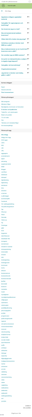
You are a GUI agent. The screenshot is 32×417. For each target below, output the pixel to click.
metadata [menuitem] (4, 289)
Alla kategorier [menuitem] (5, 101)
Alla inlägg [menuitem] (4, 134)
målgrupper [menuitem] (4, 300)
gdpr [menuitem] (2, 228)
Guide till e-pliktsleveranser (9, 1)
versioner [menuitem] (4, 374)
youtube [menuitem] (3, 401)
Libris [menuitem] (2, 142)
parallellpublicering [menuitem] (6, 308)
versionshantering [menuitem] (6, 377)
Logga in (28, 405)
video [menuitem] (2, 380)
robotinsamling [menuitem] (5, 332)
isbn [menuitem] (2, 257)
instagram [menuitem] (4, 241)
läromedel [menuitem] (4, 284)
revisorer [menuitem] (3, 329)
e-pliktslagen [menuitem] (5, 196)
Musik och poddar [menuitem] (6, 115)
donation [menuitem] (3, 190)
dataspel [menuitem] (3, 177)
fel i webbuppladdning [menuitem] (7, 204)
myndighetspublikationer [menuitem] (8, 297)
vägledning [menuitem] (4, 385)
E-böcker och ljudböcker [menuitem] (9, 109)
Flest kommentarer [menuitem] (7, 92)
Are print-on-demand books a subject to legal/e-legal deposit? (16, 60)
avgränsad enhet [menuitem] (6, 164)
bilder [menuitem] (2, 166)
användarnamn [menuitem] (5, 156)
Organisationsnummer (16, 69)
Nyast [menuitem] (3, 87)
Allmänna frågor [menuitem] (5, 104)
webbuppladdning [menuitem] (6, 396)
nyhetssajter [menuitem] (4, 305)
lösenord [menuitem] (3, 286)
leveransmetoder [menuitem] (6, 278)
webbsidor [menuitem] (4, 390)
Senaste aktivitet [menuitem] (6, 90)
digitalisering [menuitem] (5, 180)
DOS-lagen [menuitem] (4, 140)
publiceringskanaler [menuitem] (6, 318)
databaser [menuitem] (4, 174)
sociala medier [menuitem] (5, 340)
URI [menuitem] (2, 148)
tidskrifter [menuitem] (4, 356)
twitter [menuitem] (3, 364)
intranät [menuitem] (3, 254)
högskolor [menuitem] (4, 233)
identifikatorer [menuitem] (5, 236)
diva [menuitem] (2, 188)
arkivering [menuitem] (4, 161)
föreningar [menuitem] (4, 225)
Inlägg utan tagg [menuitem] (6, 137)
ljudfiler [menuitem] (3, 281)
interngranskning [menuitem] (6, 249)
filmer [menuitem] (3, 214)
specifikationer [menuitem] (5, 342)
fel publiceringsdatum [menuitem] (7, 206)
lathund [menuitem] (3, 270)
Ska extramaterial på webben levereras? (16, 34)
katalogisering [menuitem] (5, 260)
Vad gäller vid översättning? (16, 65)
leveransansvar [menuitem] (5, 273)
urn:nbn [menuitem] (3, 369)
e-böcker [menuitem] (4, 193)
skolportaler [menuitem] (4, 337)
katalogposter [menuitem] (5, 262)
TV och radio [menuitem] (5, 117)
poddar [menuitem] (3, 313)
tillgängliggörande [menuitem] (6, 358)
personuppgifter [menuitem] (6, 310)
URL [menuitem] (2, 150)
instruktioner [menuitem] (5, 244)
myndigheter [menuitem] (5, 294)
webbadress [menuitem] (4, 388)
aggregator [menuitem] (4, 153)
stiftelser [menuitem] (3, 348)
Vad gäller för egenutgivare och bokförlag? (16, 24)
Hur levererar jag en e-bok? (16, 29)
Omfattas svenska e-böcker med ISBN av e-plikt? (16, 44)
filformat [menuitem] (3, 212)
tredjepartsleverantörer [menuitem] (8, 361)
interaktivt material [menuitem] (6, 246)
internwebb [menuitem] (4, 252)
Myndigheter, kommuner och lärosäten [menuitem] (12, 107)
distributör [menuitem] (4, 185)
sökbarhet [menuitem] (4, 350)
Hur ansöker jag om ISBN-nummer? (16, 55)
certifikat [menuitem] (4, 172)
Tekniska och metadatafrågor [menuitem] (10, 123)
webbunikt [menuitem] (4, 393)
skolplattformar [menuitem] (5, 334)
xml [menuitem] (2, 398)
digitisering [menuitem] (4, 182)
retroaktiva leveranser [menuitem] (7, 324)
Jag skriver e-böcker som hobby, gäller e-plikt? (16, 74)
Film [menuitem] (2, 120)
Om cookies (27, 408)
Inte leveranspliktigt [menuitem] (7, 125)
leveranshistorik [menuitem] (5, 276)
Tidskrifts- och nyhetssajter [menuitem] (9, 112)
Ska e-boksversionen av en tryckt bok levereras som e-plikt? (16, 50)
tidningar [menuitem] (3, 353)
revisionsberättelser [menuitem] (7, 326)
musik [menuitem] (3, 292)
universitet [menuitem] (4, 366)
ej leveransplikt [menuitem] (5, 198)
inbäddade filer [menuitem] (5, 238)
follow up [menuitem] (4, 220)
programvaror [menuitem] (5, 316)
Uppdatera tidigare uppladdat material (16, 18)
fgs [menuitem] (2, 209)
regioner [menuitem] (3, 321)
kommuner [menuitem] (4, 265)
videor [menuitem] (3, 382)
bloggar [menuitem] (3, 169)
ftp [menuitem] (2, 222)
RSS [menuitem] (2, 145)
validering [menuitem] (4, 372)
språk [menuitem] (3, 345)
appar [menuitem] (3, 158)
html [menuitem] (2, 230)
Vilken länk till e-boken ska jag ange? (16, 39)
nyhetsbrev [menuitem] (4, 302)
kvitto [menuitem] (3, 268)
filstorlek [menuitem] (3, 217)
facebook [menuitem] (4, 201)
